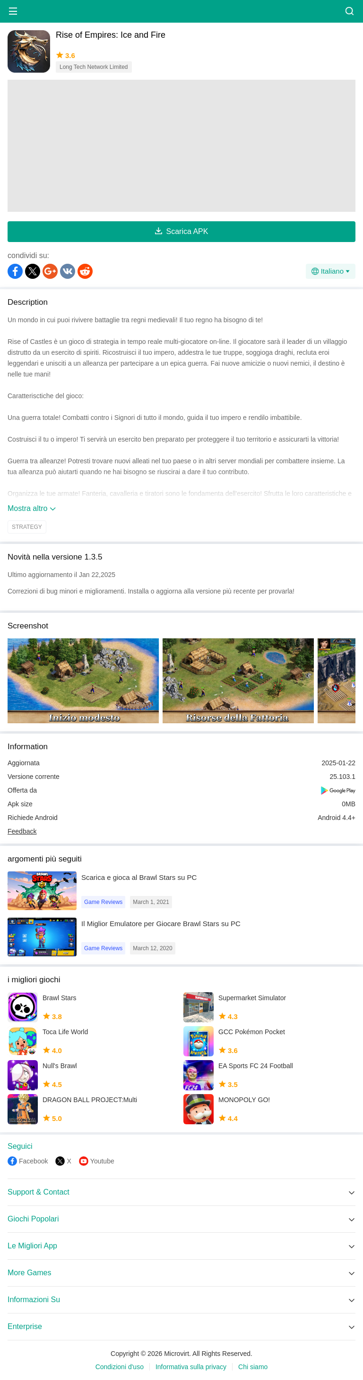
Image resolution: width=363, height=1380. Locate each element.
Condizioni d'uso (119, 1367)
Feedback (22, 831)
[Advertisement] (181, 146)
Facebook (33, 1161)
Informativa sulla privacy (191, 1367)
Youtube (102, 1161)
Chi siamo (253, 1367)
